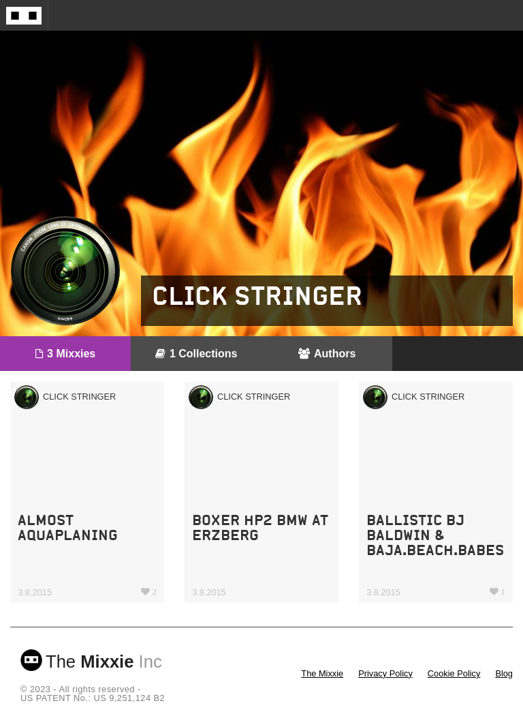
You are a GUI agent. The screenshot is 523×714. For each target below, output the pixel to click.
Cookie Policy (454, 673)
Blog (504, 673)
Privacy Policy (385, 673)
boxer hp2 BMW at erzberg (260, 527)
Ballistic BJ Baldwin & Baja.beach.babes (435, 535)
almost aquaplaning (68, 527)
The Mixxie (322, 673)
